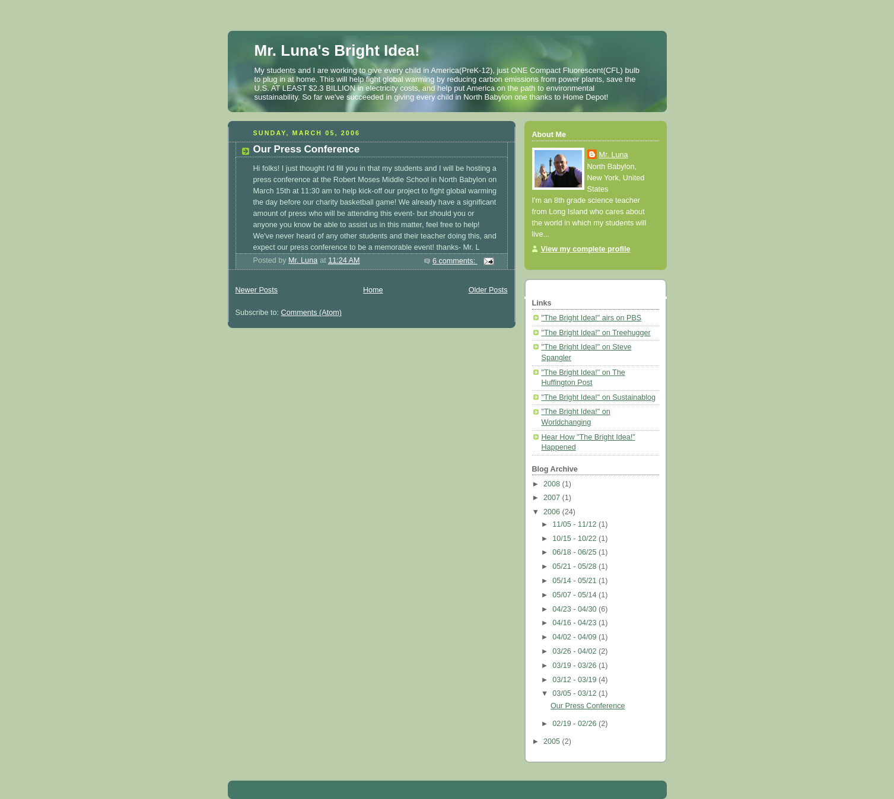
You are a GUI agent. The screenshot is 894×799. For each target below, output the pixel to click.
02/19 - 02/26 (575, 724)
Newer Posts (257, 290)
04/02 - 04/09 (575, 637)
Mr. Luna (613, 155)
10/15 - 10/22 (575, 538)
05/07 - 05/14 (575, 595)
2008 (552, 484)
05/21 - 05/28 (575, 566)
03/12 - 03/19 (575, 680)
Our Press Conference (306, 149)
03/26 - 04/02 (575, 651)
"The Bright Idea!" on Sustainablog (599, 397)
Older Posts (488, 290)
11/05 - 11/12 (575, 524)
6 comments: (455, 261)
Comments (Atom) (311, 312)
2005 (552, 741)
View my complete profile (586, 249)
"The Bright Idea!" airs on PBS (592, 318)
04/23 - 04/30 (575, 609)
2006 (552, 512)
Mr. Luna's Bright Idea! (337, 50)
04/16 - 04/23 (575, 623)
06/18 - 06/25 (575, 552)
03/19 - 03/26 (575, 665)
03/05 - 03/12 (575, 693)
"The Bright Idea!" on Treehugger (596, 333)
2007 (552, 498)
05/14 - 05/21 (575, 581)
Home (373, 290)
